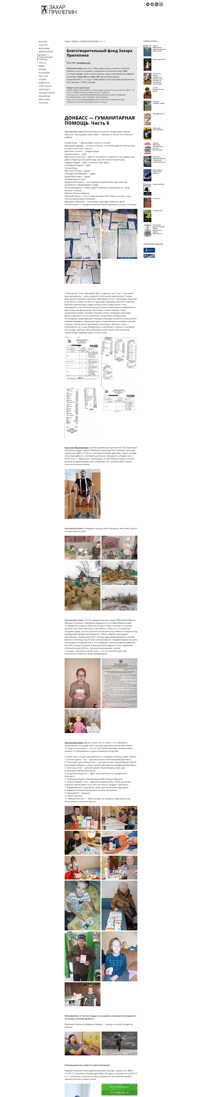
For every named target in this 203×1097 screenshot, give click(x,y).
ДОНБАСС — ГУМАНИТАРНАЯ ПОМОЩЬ (46, 57)
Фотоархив (44, 73)
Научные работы (47, 93)
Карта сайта (44, 99)
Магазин (43, 41)
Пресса (42, 63)
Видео (42, 66)
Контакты (43, 103)
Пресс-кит (43, 76)
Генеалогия (44, 96)
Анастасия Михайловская (77, 447)
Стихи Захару (45, 86)
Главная (67, 41)
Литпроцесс (44, 89)
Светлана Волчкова (74, 742)
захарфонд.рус (83, 62)
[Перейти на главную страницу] (58, 14)
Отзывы (42, 79)
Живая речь (44, 82)
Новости (43, 45)
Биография (44, 48)
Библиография (46, 51)
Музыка (42, 69)
